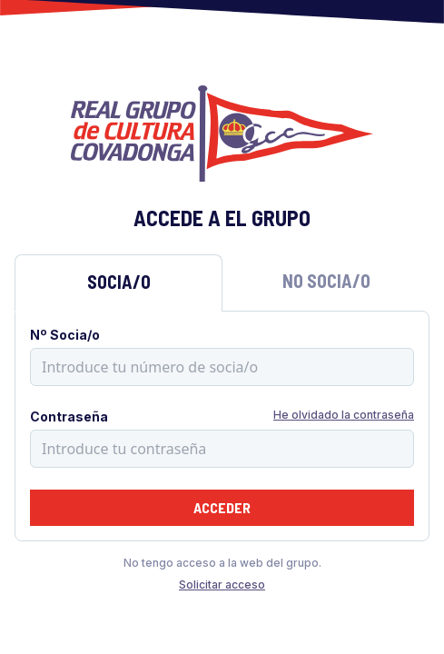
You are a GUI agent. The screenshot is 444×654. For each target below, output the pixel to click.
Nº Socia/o (65, 334)
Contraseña (69, 416)
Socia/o (119, 281)
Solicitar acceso (222, 584)
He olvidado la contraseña (343, 414)
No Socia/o (326, 281)
